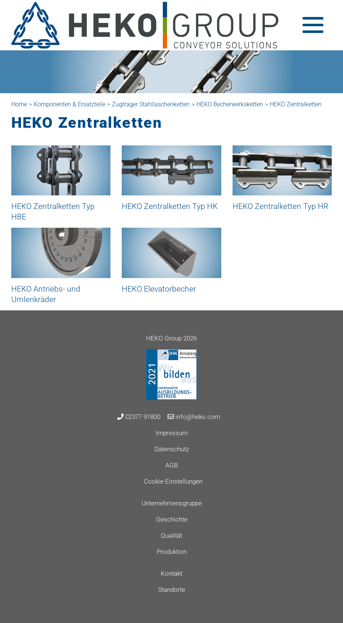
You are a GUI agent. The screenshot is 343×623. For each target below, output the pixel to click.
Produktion (172, 551)
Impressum (172, 433)
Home (19, 104)
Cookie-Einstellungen (173, 481)
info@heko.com (194, 416)
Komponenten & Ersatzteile (69, 104)
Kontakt (171, 573)
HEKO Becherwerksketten (229, 104)
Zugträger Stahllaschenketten (151, 104)
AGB (171, 465)
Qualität (171, 535)
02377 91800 (138, 416)
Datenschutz (171, 449)
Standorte (171, 589)
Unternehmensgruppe (172, 503)
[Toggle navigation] (313, 25)
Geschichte (171, 519)
